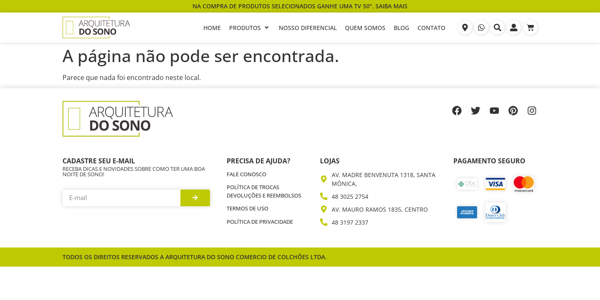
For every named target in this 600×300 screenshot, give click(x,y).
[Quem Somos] (365, 27)
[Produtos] (250, 27)
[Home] (212, 27)
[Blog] (401, 27)
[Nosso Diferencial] (308, 27)
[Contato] (431, 27)
